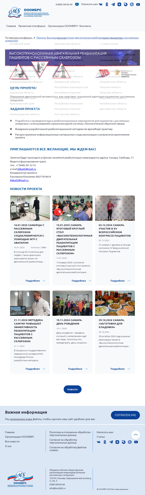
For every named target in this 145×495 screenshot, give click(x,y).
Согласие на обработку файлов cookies (67, 449)
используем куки (21, 419)
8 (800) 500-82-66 (64, 4)
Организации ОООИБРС (63, 27)
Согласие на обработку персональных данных (63, 441)
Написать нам (89, 4)
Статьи (101, 436)
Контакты (85, 25)
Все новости (12, 441)
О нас (8, 446)
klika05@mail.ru (27, 168)
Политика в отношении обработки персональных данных (70, 433)
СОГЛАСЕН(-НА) (125, 415)
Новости (72, 389)
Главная (11, 25)
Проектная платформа (31, 25)
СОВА (43, 247)
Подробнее (33, 280)
